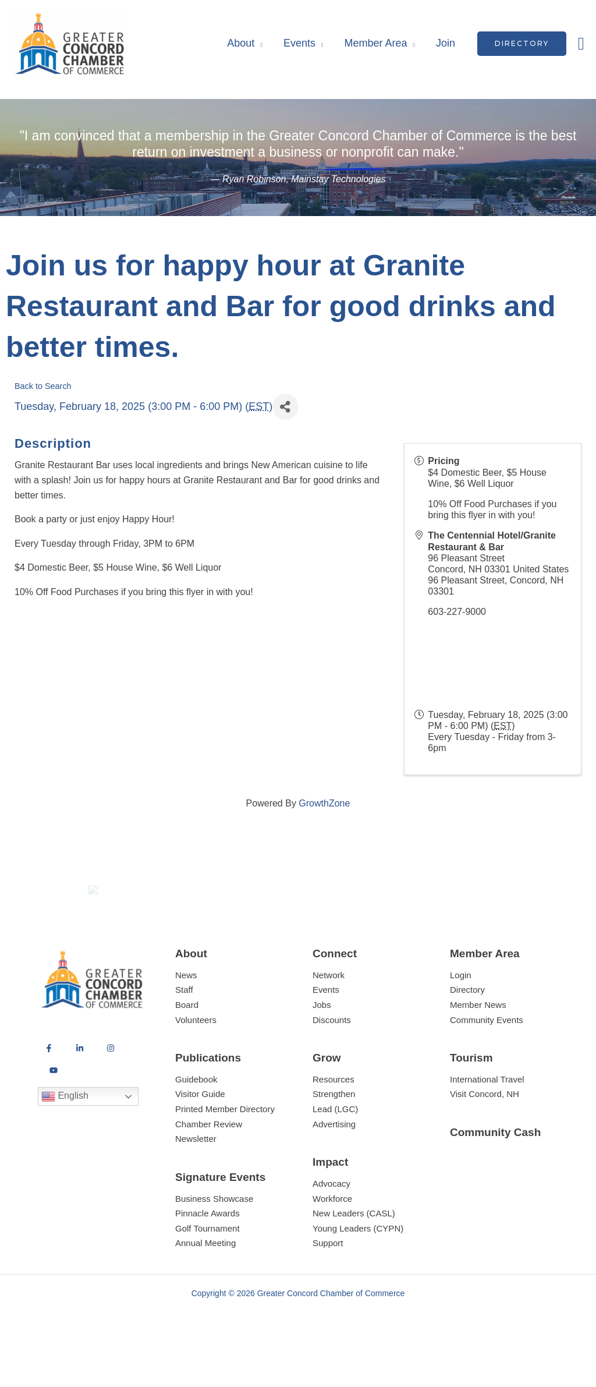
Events (299, 43)
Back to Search (43, 386)
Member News (478, 1047)
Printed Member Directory (225, 1151)
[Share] (285, 407)
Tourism (471, 1100)
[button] (521, 43)
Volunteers (196, 1062)
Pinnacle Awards (207, 1256)
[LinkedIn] (80, 1091)
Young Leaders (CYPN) (358, 1271)
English (64, 1140)
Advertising (334, 1167)
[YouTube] (53, 1113)
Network (329, 1017)
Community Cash (495, 1175)
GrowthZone (324, 803)
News (186, 1017)
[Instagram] (111, 1091)
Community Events (486, 1062)
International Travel (487, 1122)
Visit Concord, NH (484, 1137)
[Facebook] (49, 1091)
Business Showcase (214, 1241)
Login (460, 1017)
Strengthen (334, 1137)
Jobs (322, 1047)
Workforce (332, 1241)
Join (445, 43)
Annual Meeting (205, 1286)
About (240, 43)
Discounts (332, 1062)
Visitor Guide (200, 1137)
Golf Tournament (207, 1271)
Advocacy (331, 1226)
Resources (333, 1122)
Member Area (375, 43)
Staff (184, 1033)
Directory (467, 1033)
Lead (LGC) (335, 1151)
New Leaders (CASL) (354, 1256)
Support (328, 1286)
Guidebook (196, 1122)
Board (186, 1047)
